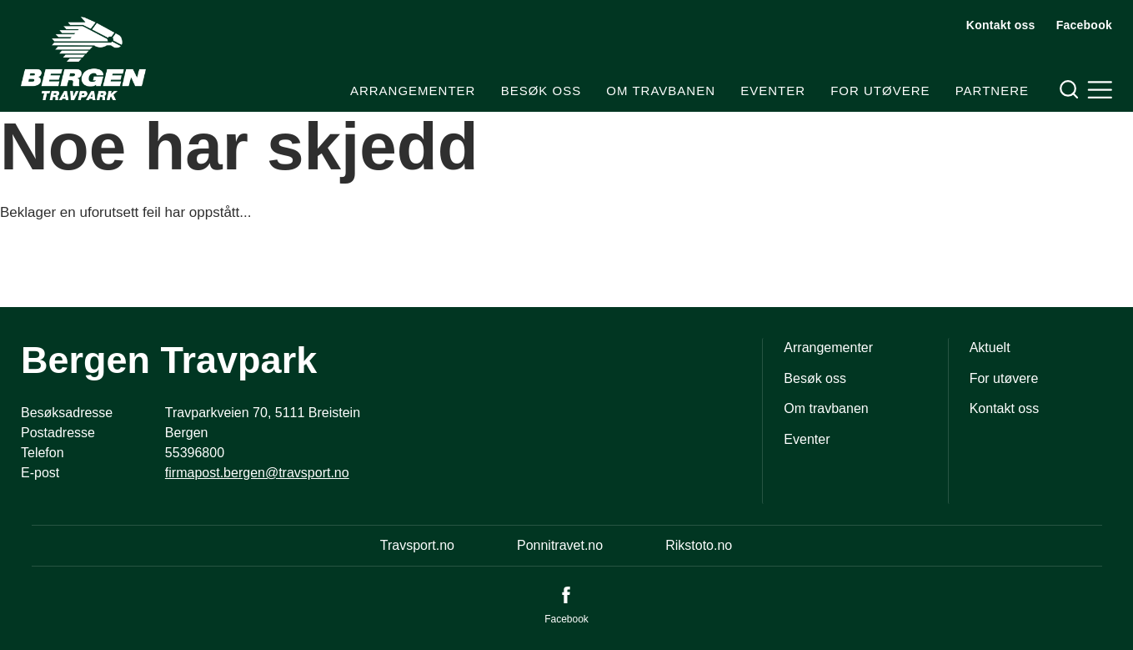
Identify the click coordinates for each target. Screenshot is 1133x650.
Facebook (1084, 25)
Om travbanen (660, 90)
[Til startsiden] (83, 58)
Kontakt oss (1000, 25)
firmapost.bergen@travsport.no (257, 473)
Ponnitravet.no (560, 545)
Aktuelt (990, 347)
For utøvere (880, 90)
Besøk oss (541, 90)
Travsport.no (417, 545)
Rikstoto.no (698, 545)
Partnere (992, 90)
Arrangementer (413, 90)
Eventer (772, 90)
